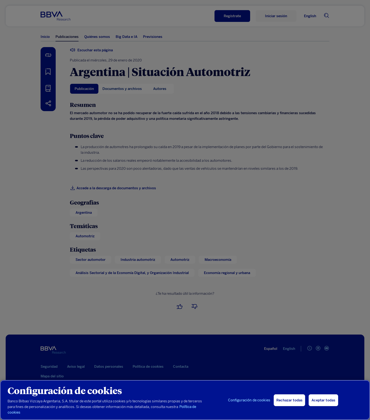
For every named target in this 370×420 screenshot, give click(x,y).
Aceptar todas (323, 400)
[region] (185, 400)
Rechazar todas (289, 400)
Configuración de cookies (249, 400)
